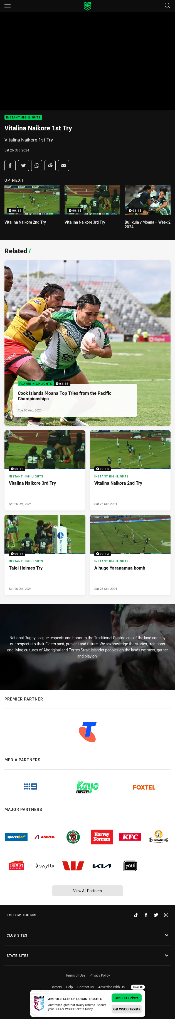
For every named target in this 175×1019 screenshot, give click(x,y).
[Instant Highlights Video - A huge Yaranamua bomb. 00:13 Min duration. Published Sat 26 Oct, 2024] (130, 555)
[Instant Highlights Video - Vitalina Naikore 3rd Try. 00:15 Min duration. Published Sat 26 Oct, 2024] (44, 470)
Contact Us (85, 987)
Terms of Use (75, 975)
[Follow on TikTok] (136, 915)
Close (138, 987)
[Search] (167, 5)
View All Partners (87, 890)
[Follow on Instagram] (166, 915)
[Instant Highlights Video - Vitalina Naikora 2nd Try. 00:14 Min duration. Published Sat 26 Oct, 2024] (130, 470)
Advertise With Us (111, 987)
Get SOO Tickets (126, 998)
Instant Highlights (23, 117)
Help (69, 987)
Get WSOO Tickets (126, 1009)
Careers (56, 987)
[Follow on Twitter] (156, 915)
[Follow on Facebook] (146, 915)
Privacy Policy (100, 975)
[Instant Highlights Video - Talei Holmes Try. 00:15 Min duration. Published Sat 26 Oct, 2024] (44, 555)
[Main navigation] (7, 6)
